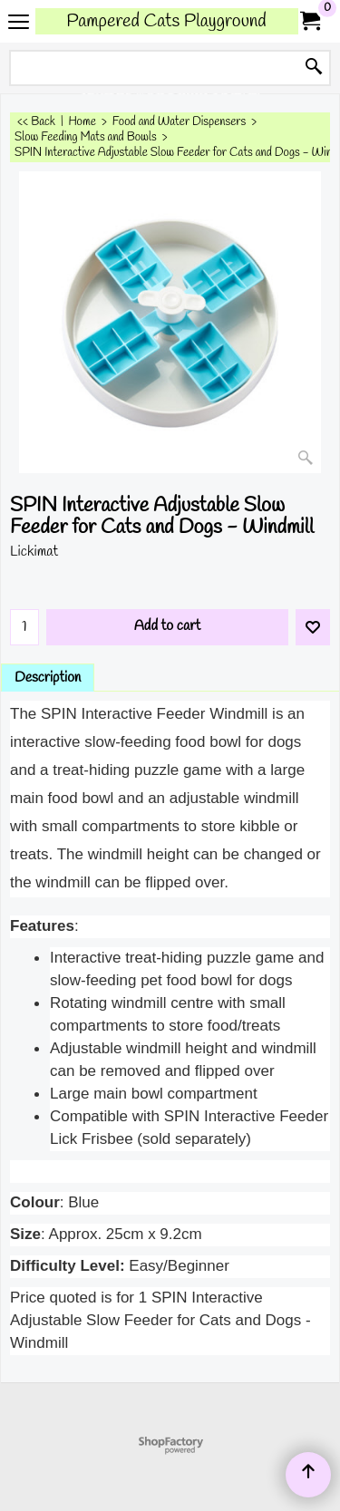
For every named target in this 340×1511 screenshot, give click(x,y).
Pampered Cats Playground (166, 21)
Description (48, 677)
